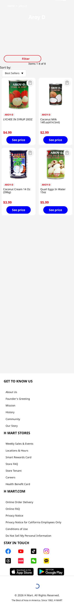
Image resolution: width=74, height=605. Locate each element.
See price (18, 140)
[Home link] (11, 6)
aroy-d (23, 6)
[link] (37, 6)
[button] (18, 83)
